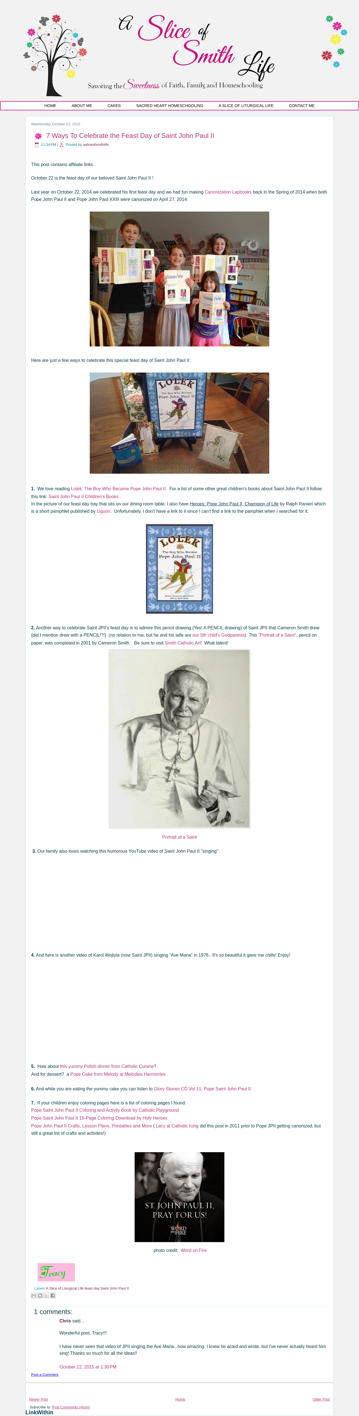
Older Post (321, 1399)
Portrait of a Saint (179, 837)
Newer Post (38, 1399)
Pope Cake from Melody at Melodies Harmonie (117, 1074)
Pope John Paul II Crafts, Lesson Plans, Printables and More (91, 1126)
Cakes (114, 105)
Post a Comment (44, 1374)
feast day (92, 1288)
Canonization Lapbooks (229, 192)
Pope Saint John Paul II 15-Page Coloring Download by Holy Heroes (99, 1118)
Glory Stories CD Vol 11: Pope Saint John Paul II (202, 1088)
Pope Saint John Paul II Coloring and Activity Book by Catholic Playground (105, 1110)
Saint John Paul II (114, 1288)
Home (50, 105)
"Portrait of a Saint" (277, 635)
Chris (65, 1321)
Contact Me (301, 105)
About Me (82, 105)
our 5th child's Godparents (218, 635)
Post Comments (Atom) (71, 1407)
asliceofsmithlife (96, 144)
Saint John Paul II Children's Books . (85, 496)
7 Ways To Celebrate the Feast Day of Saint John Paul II (130, 135)
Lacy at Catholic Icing (177, 1126)
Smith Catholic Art (183, 643)
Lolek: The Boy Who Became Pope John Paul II (118, 488)
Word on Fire (194, 1250)
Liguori (103, 511)
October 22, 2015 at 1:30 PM (87, 1367)
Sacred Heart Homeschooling (169, 105)
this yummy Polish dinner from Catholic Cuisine (107, 1066)
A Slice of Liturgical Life (246, 105)
